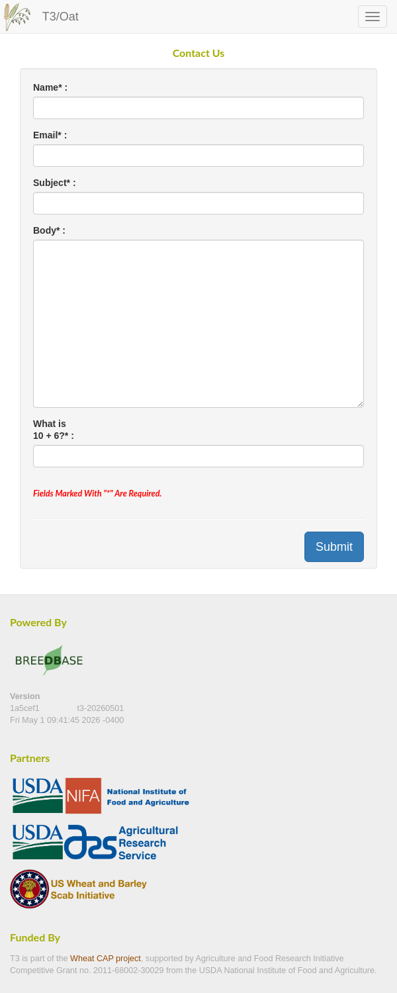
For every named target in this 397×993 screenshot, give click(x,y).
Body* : (49, 230)
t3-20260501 (100, 708)
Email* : (50, 135)
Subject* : (54, 182)
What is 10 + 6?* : (53, 429)
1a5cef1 (26, 708)
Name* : (50, 87)
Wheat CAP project (105, 958)
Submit (334, 546)
